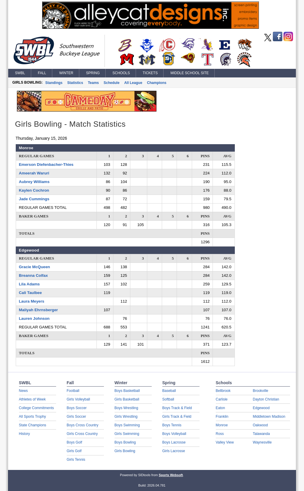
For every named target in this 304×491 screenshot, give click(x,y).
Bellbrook (223, 391)
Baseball (169, 391)
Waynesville (262, 442)
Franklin (222, 416)
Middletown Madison (269, 416)
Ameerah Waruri (34, 173)
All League (133, 83)
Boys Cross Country (83, 425)
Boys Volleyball (174, 434)
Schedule (111, 83)
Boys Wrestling (126, 408)
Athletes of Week (32, 399)
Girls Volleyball (78, 399)
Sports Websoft (171, 475)
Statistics (75, 83)
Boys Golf (74, 442)
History (24, 434)
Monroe (222, 425)
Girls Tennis (76, 459)
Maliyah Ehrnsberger (38, 310)
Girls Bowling (125, 451)
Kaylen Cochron (34, 190)
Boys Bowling (125, 442)
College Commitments (36, 408)
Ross (220, 434)
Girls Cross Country (82, 434)
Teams (93, 83)
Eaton (220, 408)
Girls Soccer (76, 416)
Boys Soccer (77, 408)
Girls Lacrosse (173, 451)
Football (73, 391)
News (23, 391)
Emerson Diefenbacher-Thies (46, 164)
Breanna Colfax (33, 275)
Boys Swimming (127, 425)
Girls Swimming (127, 434)
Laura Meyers (32, 301)
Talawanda (261, 434)
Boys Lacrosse (174, 442)
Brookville (260, 391)
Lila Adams (29, 284)
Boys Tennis (171, 425)
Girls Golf (74, 451)
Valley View (225, 442)
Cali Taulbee (30, 292)
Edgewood (261, 408)
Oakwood (260, 425)
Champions (156, 83)
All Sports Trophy (32, 416)
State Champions (32, 425)
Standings (54, 83)
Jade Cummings (34, 199)
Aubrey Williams (34, 181)
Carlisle (222, 399)
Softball (168, 399)
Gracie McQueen (34, 267)
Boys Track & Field (177, 408)
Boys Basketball (127, 391)
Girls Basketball (127, 399)
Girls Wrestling (126, 416)
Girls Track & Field (176, 416)
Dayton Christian (266, 399)
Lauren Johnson (34, 318)
